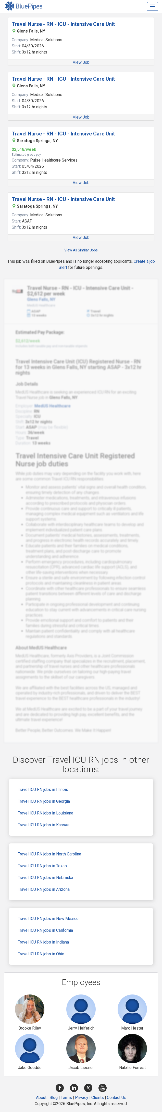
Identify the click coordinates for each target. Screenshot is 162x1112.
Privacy (81, 1097)
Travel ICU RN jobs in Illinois (43, 789)
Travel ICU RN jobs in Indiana (43, 942)
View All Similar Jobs (81, 250)
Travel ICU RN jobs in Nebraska (45, 877)
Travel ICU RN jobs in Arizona (44, 889)
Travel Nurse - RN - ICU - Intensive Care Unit (63, 24)
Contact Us (116, 1097)
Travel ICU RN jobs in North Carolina (49, 854)
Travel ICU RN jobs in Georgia (44, 801)
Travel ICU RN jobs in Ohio (41, 953)
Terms (66, 1097)
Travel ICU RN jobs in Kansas (43, 824)
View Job (81, 62)
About (41, 1097)
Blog (53, 1097)
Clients (97, 1097)
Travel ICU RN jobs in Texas (42, 865)
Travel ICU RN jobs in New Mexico (48, 918)
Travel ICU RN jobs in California (45, 930)
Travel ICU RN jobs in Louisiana (45, 813)
